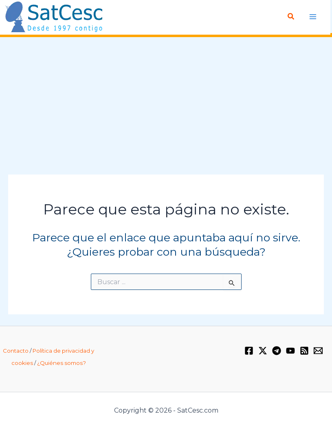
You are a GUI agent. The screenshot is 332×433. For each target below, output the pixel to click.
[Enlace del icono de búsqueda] (291, 16)
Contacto (16, 350)
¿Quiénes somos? (61, 363)
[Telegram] (276, 350)
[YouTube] (290, 350)
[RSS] (304, 350)
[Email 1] (318, 350)
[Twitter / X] (262, 350)
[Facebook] (248, 350)
